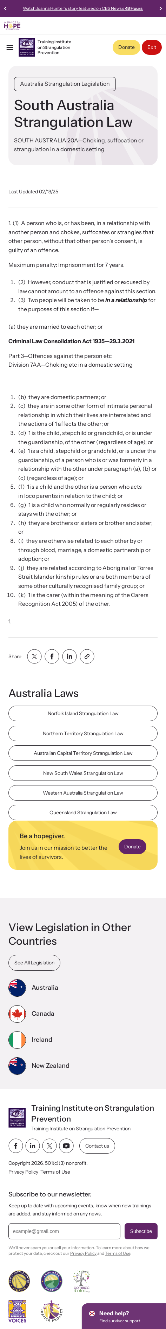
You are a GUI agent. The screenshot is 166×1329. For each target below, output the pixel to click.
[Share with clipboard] (87, 656)
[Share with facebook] (52, 656)
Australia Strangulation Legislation (65, 83)
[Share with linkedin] (69, 656)
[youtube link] (66, 1145)
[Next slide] (160, 8)
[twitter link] (49, 1145)
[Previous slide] (5, 8)
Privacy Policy (23, 1171)
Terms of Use (55, 1171)
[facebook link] (15, 1145)
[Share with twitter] (34, 656)
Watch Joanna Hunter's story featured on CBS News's (83, 8)
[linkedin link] (32, 1145)
